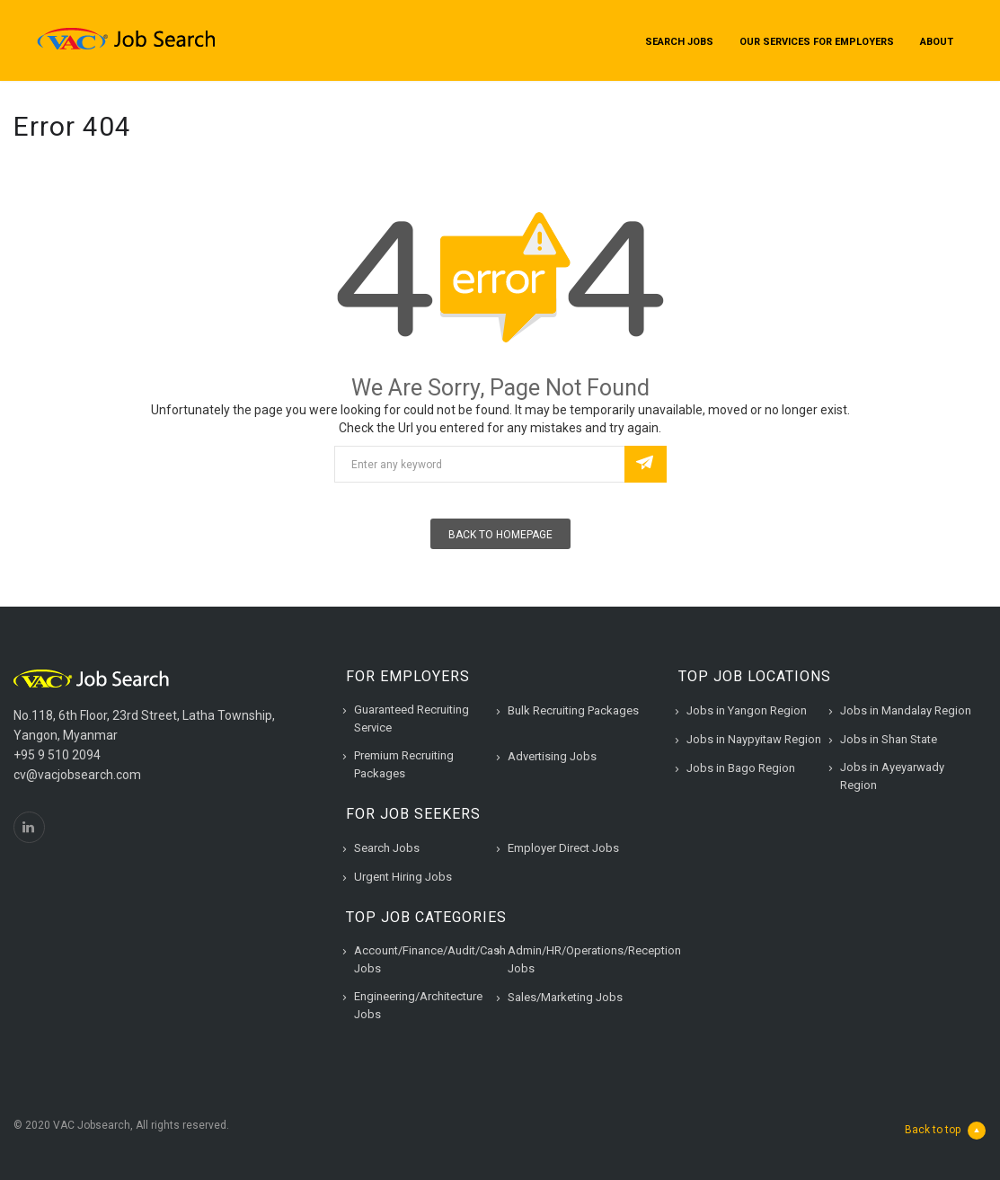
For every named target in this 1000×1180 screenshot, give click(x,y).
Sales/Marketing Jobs (565, 997)
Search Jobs (679, 42)
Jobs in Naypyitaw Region (753, 739)
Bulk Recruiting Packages (573, 710)
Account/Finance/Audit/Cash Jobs (430, 959)
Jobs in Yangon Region (746, 710)
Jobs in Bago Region (740, 768)
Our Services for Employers (816, 42)
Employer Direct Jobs (563, 848)
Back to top (945, 1131)
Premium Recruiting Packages (404, 764)
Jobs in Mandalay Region (905, 710)
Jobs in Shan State (888, 739)
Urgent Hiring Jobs (403, 876)
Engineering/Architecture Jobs (418, 1005)
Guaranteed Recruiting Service (411, 718)
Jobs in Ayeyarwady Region (892, 776)
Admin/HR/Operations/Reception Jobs (594, 959)
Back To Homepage (500, 534)
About (936, 42)
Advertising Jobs (552, 756)
